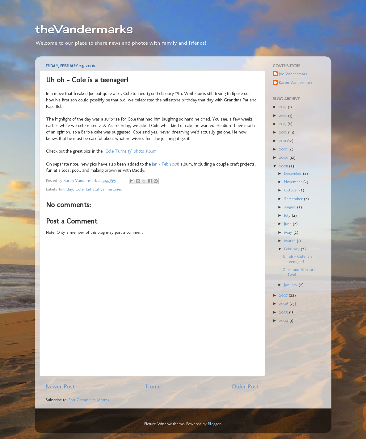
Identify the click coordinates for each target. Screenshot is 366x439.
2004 (284, 320)
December (293, 173)
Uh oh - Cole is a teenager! (298, 259)
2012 (283, 131)
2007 (284, 295)
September (294, 198)
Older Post (245, 386)
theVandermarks (84, 29)
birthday (66, 189)
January (291, 284)
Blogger (214, 423)
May (288, 232)
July (288, 215)
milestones (112, 189)
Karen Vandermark (295, 82)
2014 (283, 115)
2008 (284, 165)
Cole (79, 189)
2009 (284, 157)
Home (153, 386)
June (288, 223)
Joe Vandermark (293, 73)
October (291, 189)
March (290, 240)
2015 (283, 106)
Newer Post (60, 386)
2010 (283, 148)
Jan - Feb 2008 (165, 164)
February (292, 248)
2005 (284, 312)
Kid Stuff (93, 189)
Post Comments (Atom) (89, 399)
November (293, 181)
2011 (283, 140)
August (290, 206)
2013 (283, 123)
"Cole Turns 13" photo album (130, 151)
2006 (284, 303)
